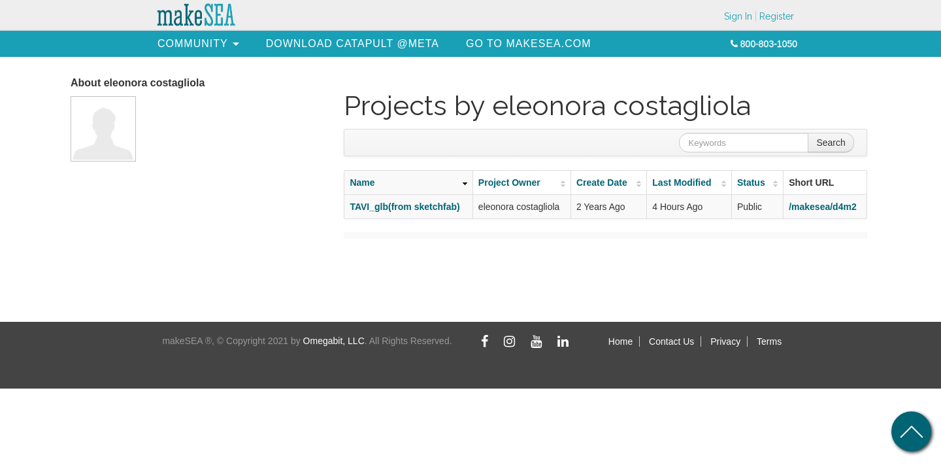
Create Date (601, 182)
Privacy (725, 341)
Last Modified (681, 182)
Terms (769, 341)
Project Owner (509, 182)
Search (830, 142)
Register (776, 16)
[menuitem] (192, 43)
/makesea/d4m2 (823, 206)
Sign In (738, 16)
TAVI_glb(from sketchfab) (404, 206)
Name (362, 182)
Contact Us (671, 341)
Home (620, 341)
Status (751, 182)
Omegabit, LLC (334, 341)
